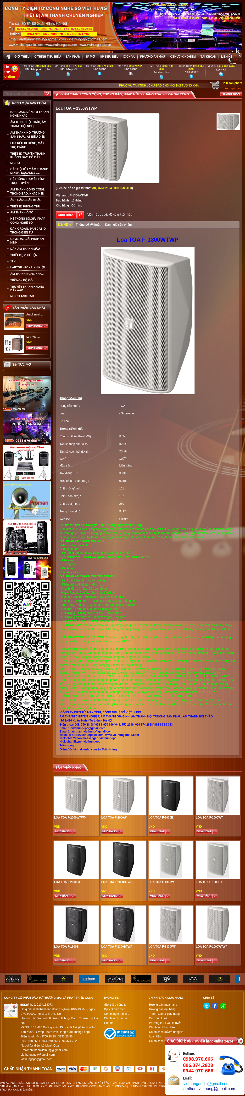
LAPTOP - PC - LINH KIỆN (27, 267)
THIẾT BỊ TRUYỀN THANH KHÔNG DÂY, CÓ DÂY (27, 155)
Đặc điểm (64, 224)
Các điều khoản (159, 1018)
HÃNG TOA (153, 94)
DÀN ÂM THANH (129, 1083)
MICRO (15, 163)
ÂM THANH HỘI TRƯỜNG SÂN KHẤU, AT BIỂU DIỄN (27, 134)
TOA (122, 405)
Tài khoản (208, 56)
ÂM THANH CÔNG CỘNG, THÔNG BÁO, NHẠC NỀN (27, 191)
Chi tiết (123, 519)
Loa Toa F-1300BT (209, 882)
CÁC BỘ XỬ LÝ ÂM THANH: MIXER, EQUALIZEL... (29, 171)
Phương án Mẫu (152, 56)
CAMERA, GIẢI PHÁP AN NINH (27, 240)
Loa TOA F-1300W (161, 882)
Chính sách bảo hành (162, 1027)
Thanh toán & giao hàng (164, 1013)
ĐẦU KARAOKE (8, 1083)
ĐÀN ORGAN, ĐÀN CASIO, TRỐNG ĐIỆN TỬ (28, 230)
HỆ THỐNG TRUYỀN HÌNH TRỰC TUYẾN (27, 181)
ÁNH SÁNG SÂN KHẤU (25, 200)
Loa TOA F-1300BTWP (116, 946)
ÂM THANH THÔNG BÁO (113, 1086)
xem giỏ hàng (233, 88)
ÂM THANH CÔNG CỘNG (82, 1086)
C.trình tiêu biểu (47, 56)
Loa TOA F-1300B (66, 946)
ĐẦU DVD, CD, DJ (29, 1083)
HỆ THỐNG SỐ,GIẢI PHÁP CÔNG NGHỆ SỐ (27, 220)
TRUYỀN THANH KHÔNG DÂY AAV (27, 288)
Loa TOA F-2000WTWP (70, 817)
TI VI (13, 261)
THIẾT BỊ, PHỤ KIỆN (23, 255)
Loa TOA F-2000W (114, 817)
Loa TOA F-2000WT (209, 817)
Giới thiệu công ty (115, 1004)
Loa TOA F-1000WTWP (211, 946)
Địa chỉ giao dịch (114, 1009)
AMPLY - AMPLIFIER (52, 1083)
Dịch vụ (129, 56)
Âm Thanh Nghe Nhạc (27, 274)
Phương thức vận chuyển (165, 1023)
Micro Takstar (22, 296)
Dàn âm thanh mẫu (25, 248)
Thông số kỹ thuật (88, 224)
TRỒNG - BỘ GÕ (21, 280)
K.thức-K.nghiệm (183, 56)
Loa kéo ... (33, 336)
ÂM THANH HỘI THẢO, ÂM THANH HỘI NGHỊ (28, 124)
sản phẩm (73, 56)
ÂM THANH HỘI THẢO (53, 1086)
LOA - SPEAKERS (76, 1083)
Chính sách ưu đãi (116, 1018)
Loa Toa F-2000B (161, 817)
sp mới (90, 56)
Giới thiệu (21, 56)
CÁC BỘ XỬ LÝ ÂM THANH (103, 1083)
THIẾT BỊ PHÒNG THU (25, 206)
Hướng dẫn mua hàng (163, 1004)
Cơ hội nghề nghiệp (116, 1013)
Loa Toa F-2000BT (67, 882)
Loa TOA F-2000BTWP (116, 882)
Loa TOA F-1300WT (162, 946)
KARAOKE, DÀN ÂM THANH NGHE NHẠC (29, 113)
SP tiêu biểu (109, 56)
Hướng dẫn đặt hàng (162, 1009)
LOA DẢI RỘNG (177, 94)
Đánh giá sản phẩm (118, 224)
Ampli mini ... (34, 314)
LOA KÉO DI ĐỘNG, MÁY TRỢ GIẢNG (27, 145)
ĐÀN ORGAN (148, 1083)
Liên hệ (226, 56)
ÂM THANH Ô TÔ (21, 212)
